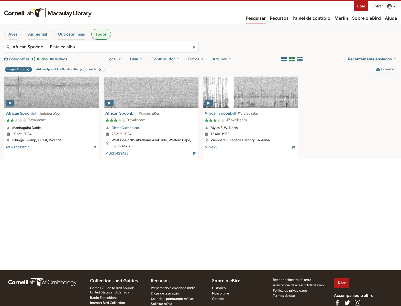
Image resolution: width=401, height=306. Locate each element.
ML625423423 (116, 153)
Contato (218, 299)
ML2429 (211, 147)
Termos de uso (284, 296)
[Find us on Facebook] (337, 303)
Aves (12, 34)
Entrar (377, 6)
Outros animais (71, 34)
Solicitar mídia (161, 304)
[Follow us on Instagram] (357, 303)
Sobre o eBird (366, 18)
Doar (361, 6)
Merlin (341, 18)
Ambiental (37, 34)
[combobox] (101, 47)
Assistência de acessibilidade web (298, 285)
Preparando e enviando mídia (173, 288)
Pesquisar (256, 18)
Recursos (279, 18)
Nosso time (220, 293)
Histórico (219, 288)
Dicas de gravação (165, 293)
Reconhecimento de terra (292, 280)
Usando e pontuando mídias (172, 299)
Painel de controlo (311, 18)
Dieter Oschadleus (126, 128)
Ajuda (391, 18)
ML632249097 (17, 147)
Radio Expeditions (103, 298)
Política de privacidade (290, 290)
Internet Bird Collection (107, 303)
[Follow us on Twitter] (347, 303)
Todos (101, 34)
